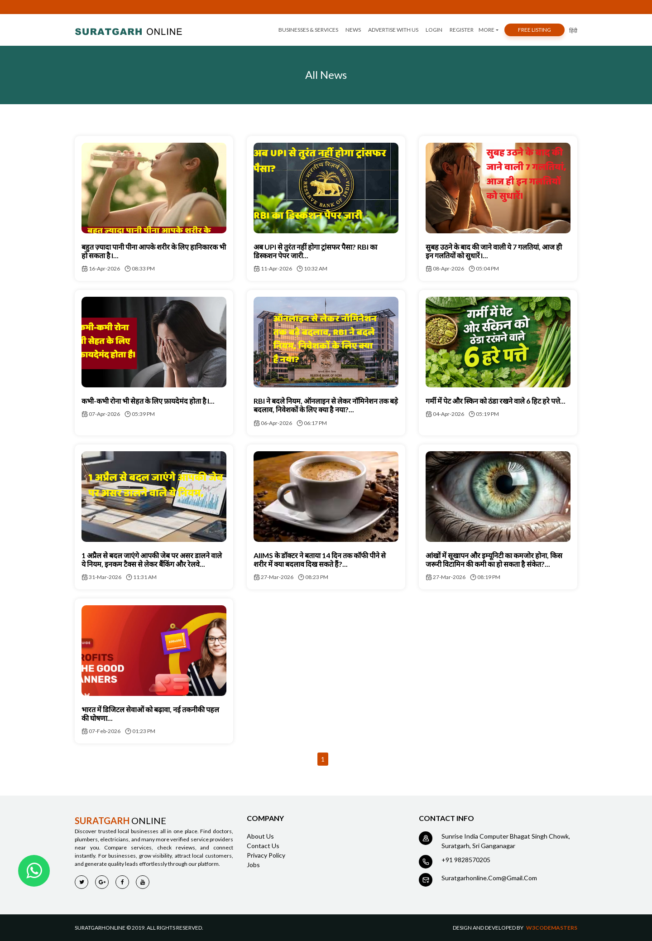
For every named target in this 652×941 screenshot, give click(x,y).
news (353, 29)
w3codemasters (551, 927)
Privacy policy (266, 855)
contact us (263, 845)
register (462, 29)
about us (260, 836)
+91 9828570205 (465, 860)
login (434, 29)
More (486, 29)
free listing (534, 29)
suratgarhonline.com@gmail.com (489, 878)
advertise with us (393, 29)
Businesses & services (308, 29)
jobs (253, 865)
